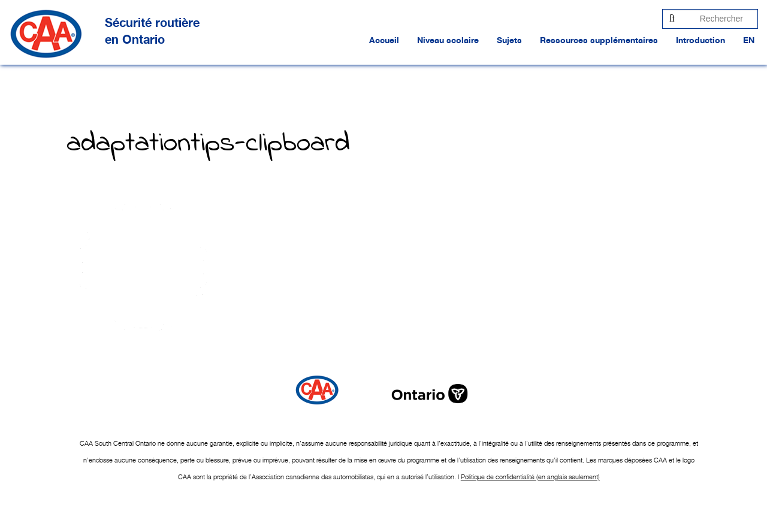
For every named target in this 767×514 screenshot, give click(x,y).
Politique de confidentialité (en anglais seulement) (530, 476)
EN (748, 41)
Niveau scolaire (448, 41)
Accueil (384, 41)
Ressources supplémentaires (599, 41)
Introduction (700, 41)
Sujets (509, 41)
